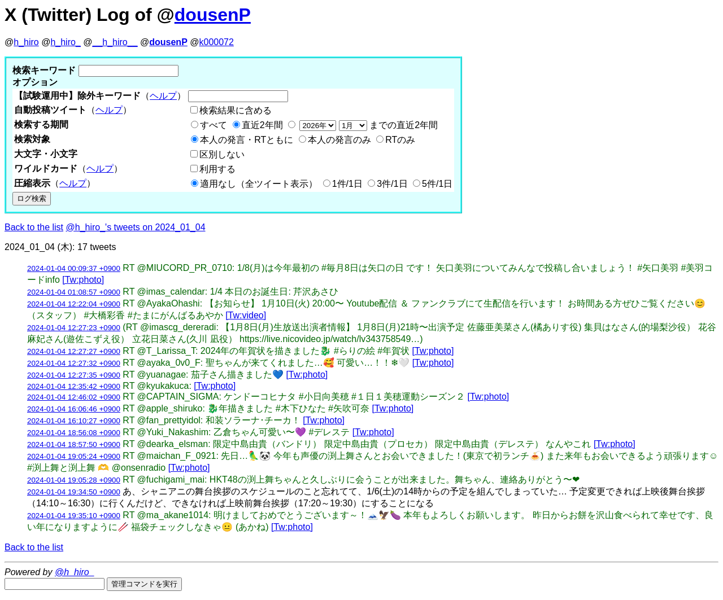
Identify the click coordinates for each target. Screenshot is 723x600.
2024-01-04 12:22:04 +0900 (73, 304)
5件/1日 (437, 184)
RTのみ (400, 139)
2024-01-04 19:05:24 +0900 (73, 456)
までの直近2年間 (367, 125)
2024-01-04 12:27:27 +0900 (73, 351)
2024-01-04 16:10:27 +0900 (73, 421)
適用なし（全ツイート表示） (258, 184)
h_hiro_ (65, 42)
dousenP (213, 15)
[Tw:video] (245, 315)
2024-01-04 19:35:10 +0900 (73, 515)
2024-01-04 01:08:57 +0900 (73, 292)
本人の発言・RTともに (246, 139)
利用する (217, 169)
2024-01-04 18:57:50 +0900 (73, 444)
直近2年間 (262, 125)
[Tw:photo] (83, 279)
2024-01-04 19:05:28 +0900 (73, 480)
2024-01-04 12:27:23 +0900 (73, 327)
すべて (213, 125)
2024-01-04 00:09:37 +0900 (73, 268)
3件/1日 (392, 184)
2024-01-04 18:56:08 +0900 (73, 432)
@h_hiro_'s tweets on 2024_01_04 (136, 227)
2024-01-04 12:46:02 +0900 (73, 397)
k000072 (216, 42)
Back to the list (34, 227)
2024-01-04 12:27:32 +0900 (73, 363)
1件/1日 (347, 184)
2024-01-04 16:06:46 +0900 (73, 409)
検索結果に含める (235, 110)
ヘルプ (163, 95)
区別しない (222, 154)
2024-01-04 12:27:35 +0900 (73, 375)
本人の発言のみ (339, 139)
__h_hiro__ (114, 42)
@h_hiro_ (74, 572)
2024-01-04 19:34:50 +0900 (73, 492)
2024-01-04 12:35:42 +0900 (73, 386)
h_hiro (26, 42)
